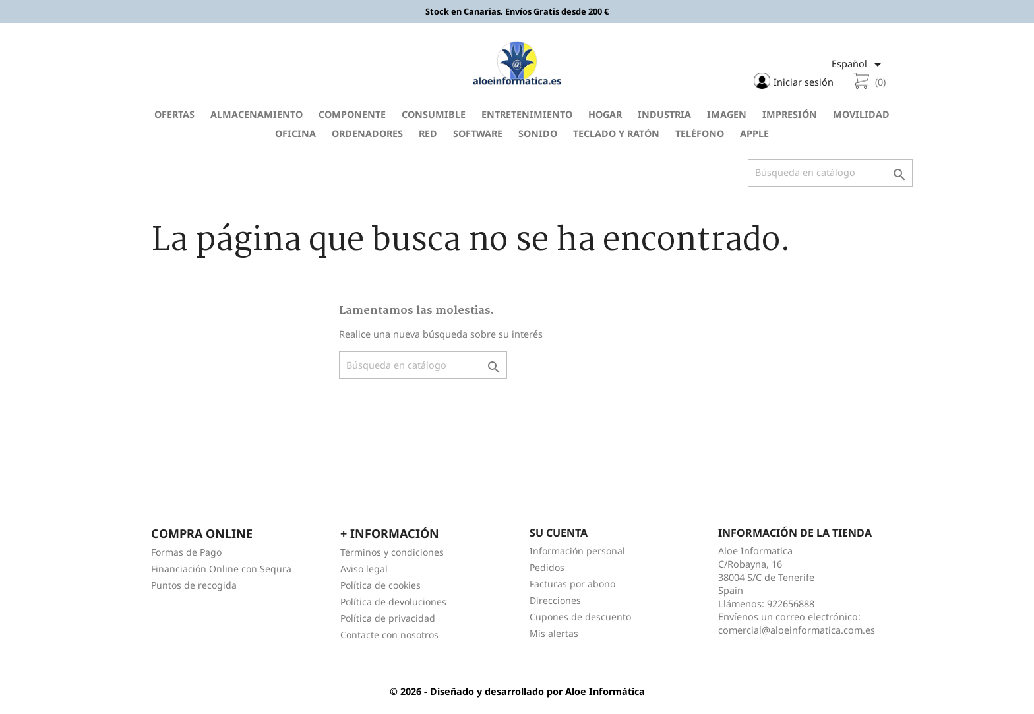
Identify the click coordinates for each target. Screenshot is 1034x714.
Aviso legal (364, 568)
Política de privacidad (387, 617)
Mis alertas (554, 632)
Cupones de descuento (580, 616)
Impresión (789, 113)
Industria (664, 113)
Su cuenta (559, 532)
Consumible (434, 113)
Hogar (605, 113)
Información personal (577, 550)
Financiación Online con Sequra (221, 568)
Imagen (726, 113)
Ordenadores (367, 133)
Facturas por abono (572, 583)
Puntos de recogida (194, 584)
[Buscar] (830, 172)
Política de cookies (380, 584)
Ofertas (174, 113)
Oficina (295, 133)
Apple (754, 133)
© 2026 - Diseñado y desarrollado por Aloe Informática (517, 690)
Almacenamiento (256, 113)
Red (428, 133)
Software (477, 133)
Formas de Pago (186, 551)
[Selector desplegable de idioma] (859, 65)
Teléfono (699, 133)
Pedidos (547, 566)
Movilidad (861, 113)
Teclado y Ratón (616, 133)
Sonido (537, 133)
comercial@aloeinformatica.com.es (796, 629)
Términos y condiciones (392, 551)
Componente (352, 113)
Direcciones (555, 599)
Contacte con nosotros (389, 634)
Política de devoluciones (393, 601)
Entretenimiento (526, 113)
